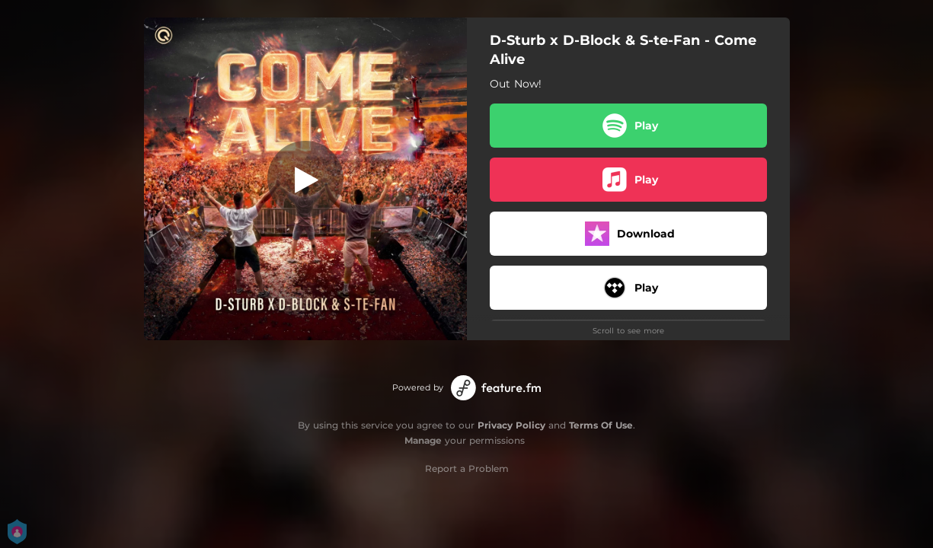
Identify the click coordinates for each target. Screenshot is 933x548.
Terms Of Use (601, 425)
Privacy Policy (511, 425)
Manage (423, 440)
